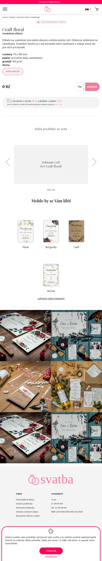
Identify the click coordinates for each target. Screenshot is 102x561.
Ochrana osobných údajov (27, 512)
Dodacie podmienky (24, 504)
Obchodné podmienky (25, 508)
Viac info (59, 104)
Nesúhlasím (51, 557)
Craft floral (35, 17)
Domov (5, 17)
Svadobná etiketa (23, 17)
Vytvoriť (92, 86)
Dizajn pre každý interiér (51, 2)
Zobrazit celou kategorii (51, 298)
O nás (53, 500)
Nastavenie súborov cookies (28, 516)
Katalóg (12, 17)
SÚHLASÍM (51, 550)
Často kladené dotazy (25, 500)
